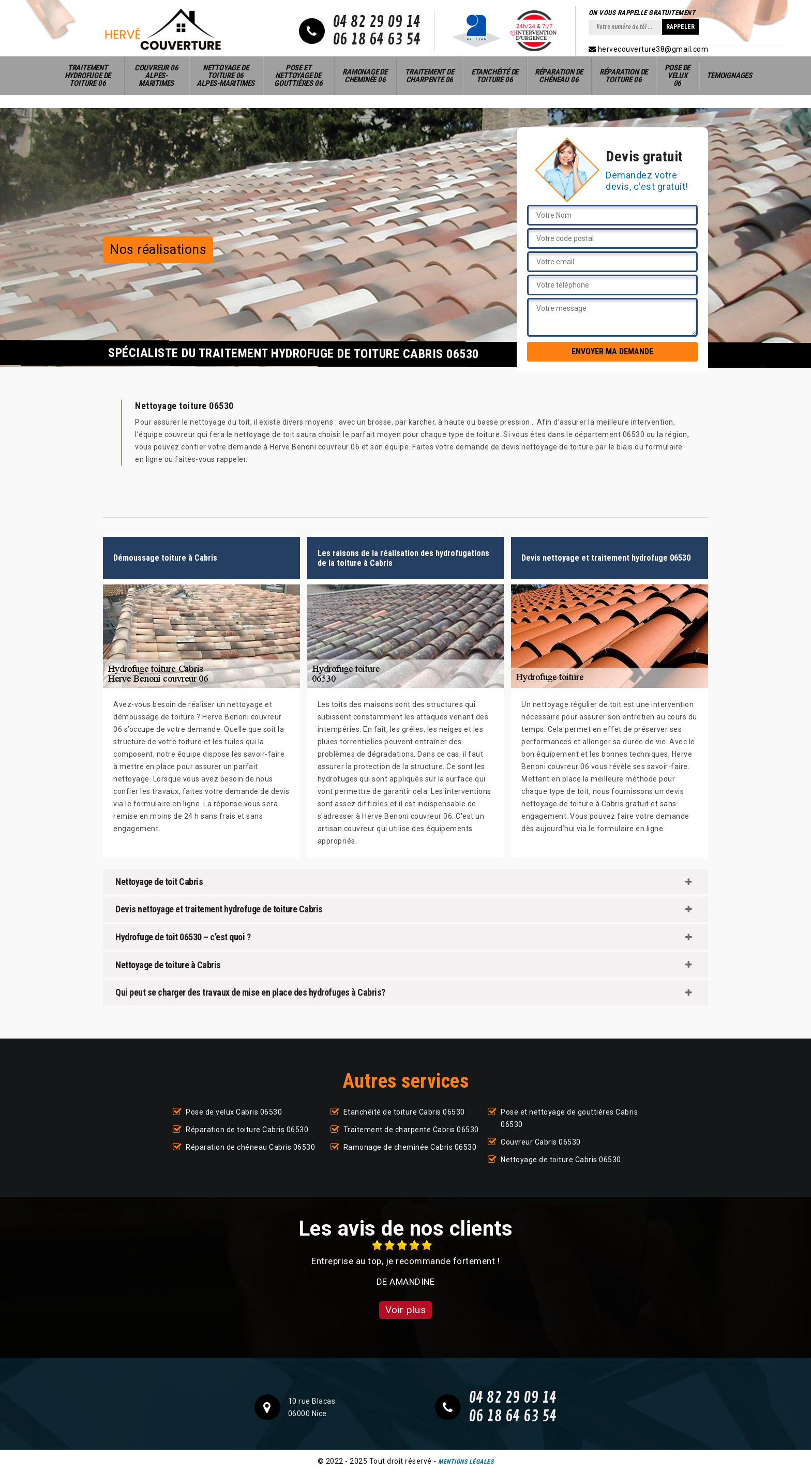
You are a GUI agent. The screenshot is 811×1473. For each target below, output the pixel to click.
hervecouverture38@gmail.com (649, 49)
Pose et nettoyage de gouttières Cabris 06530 (569, 1118)
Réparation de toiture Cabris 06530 (247, 1129)
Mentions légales (465, 1461)
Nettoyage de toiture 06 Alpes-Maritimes (225, 75)
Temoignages (729, 75)
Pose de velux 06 (677, 75)
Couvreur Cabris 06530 (541, 1142)
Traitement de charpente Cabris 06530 (411, 1129)
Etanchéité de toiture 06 (494, 75)
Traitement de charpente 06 (429, 75)
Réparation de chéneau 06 (559, 75)
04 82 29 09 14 (377, 22)
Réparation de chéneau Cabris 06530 (250, 1147)
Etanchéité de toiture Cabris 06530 (404, 1112)
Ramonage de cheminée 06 (364, 75)
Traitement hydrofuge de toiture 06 (88, 75)
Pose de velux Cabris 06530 (234, 1112)
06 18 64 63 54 (377, 40)
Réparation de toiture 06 (623, 75)
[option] (405, 1263)
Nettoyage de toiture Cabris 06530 (561, 1159)
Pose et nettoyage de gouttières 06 (298, 75)
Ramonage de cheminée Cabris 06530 (410, 1147)
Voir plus (405, 1310)
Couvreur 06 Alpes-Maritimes (156, 75)
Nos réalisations (158, 249)
